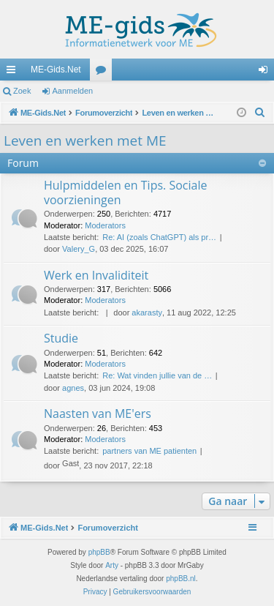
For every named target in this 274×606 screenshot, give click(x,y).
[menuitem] (260, 113)
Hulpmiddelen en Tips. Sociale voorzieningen (125, 192)
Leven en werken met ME (85, 140)
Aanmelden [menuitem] (266, 72)
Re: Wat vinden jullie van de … (157, 375)
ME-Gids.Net (56, 69)
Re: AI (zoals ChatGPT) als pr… (159, 237)
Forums (104, 72)
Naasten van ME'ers (97, 413)
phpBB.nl (181, 579)
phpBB (99, 552)
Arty (111, 565)
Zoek (22, 90)
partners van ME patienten (149, 450)
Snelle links (14, 72)
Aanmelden (73, 90)
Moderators (105, 225)
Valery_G (78, 248)
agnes (73, 388)
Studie (61, 338)
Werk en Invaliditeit (96, 275)
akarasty (147, 312)
